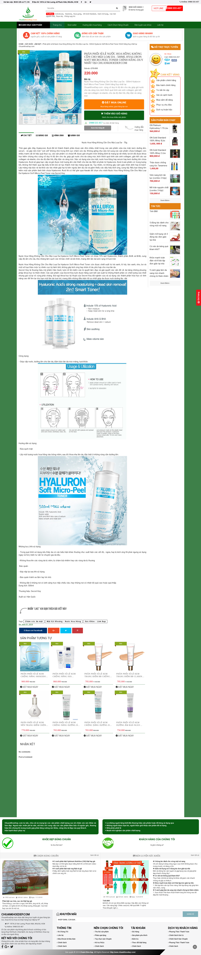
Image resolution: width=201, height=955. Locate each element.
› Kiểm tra (134, 939)
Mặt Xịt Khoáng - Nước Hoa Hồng (64, 621)
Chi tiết (26, 135)
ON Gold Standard (89, 14)
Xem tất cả (94, 855)
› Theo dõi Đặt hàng (138, 943)
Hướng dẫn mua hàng (92, 25)
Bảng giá (42, 135)
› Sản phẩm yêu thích (139, 935)
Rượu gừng (77, 14)
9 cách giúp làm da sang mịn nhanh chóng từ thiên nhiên (175, 890)
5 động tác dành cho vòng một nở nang (169, 861)
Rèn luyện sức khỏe (143, 25)
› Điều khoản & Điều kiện (66, 939)
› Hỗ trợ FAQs (99, 943)
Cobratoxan (59, 14)
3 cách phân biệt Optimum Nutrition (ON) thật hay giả (73, 861)
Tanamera (68, 14)
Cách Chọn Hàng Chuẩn (118, 25)
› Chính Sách (62, 943)
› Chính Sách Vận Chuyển (178, 939)
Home (21, 44)
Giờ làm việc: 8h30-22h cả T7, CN (16, 2)
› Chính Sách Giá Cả (175, 935)
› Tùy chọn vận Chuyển (103, 939)
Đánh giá (74, 135)
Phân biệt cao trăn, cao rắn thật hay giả (17, 901)
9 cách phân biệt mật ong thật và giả (67, 869)
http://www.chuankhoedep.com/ (123, 952)
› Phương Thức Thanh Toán (178, 932)
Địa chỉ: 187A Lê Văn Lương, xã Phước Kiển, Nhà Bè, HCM (55, 2)
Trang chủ (57, 25)
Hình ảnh (58, 135)
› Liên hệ (60, 935)
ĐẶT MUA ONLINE (114, 104)
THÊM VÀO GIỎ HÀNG (114, 115)
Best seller (72, 25)
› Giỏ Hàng (135, 932)
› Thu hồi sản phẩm (101, 932)
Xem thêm (165, 200)
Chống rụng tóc (69, 16)
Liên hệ (160, 25)
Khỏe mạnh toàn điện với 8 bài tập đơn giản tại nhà (173, 883)
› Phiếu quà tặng (100, 935)
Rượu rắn (59, 16)
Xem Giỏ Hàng (97, 128)
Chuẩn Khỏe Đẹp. (87, 952)
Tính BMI (106, 901)
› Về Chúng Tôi (62, 932)
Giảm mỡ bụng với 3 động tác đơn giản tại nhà (171, 869)
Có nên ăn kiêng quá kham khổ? (166, 876)
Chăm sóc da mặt (34, 621)
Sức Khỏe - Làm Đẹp (33, 44)
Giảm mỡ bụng (103, 14)
